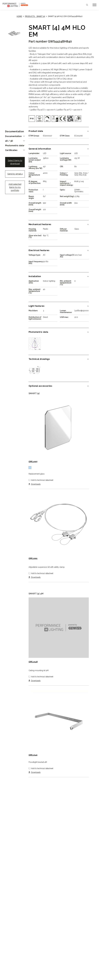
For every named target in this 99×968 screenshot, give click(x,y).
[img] (32, 118)
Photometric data (14, 146)
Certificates (11, 150)
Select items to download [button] (15, 162)
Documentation (13, 136)
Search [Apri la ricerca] (87, 5)
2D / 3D (9, 141)
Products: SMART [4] (35, 16)
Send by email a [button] (15, 174)
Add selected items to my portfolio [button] (15, 187)
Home (19, 16)
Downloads (36, 484)
